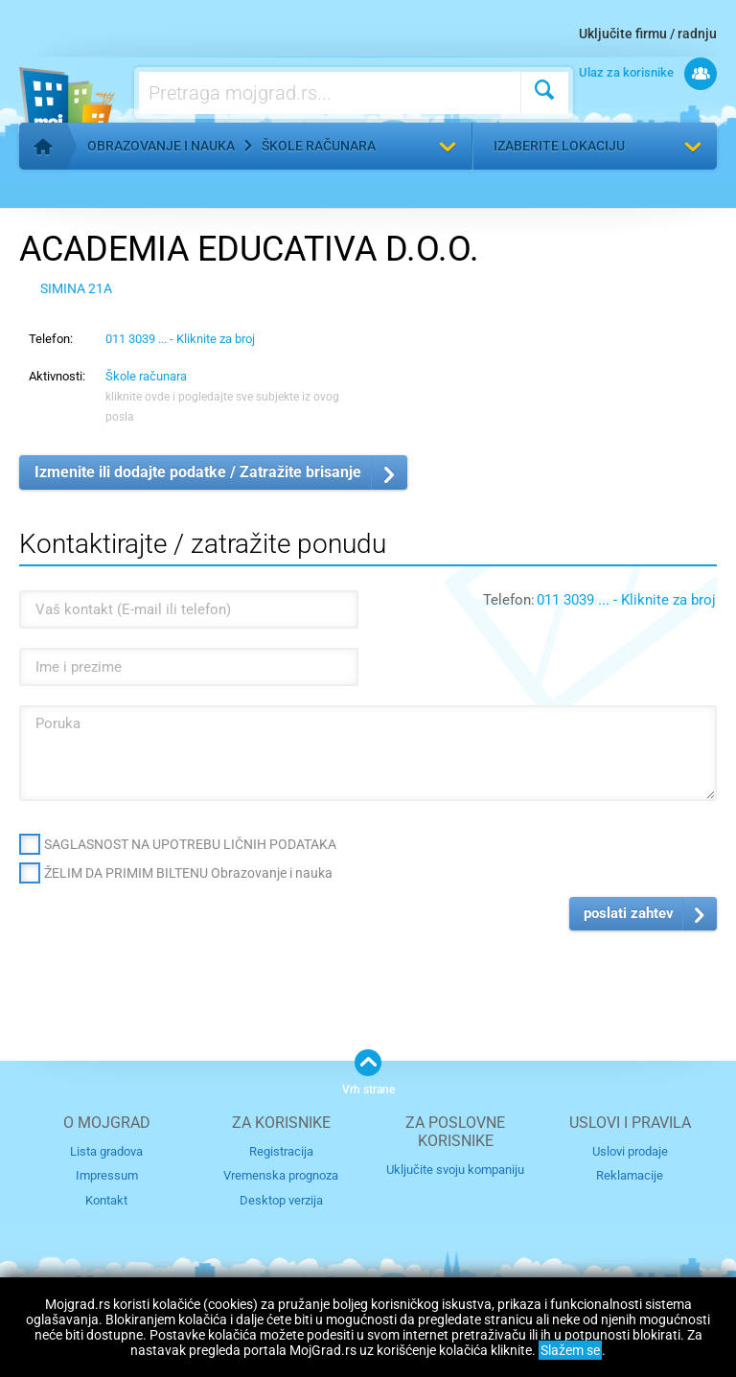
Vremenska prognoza (280, 1175)
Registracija (281, 1151)
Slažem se (570, 1350)
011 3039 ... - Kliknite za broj (180, 339)
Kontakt (106, 1200)
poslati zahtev (629, 913)
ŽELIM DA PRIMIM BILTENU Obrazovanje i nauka (188, 873)
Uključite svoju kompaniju (455, 1169)
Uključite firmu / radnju (648, 33)
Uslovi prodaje (630, 1151)
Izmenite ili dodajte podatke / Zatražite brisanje (197, 472)
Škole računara (319, 145)
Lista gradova (106, 1151)
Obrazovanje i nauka (161, 145)
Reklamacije (629, 1175)
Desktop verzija (281, 1200)
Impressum (107, 1175)
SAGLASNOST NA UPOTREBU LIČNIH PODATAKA (190, 844)
